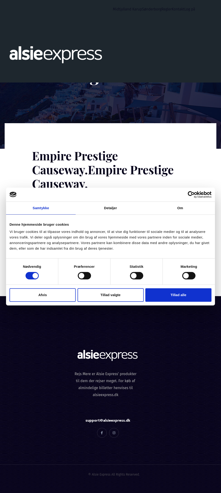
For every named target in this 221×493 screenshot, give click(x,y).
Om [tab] (180, 208)
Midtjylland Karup (127, 9)
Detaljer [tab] (110, 208)
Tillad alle (178, 295)
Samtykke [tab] (41, 208)
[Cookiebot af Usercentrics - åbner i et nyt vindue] (191, 194)
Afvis (42, 295)
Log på (189, 9)
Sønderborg (151, 9)
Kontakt (178, 9)
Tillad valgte (110, 295)
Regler (166, 9)
